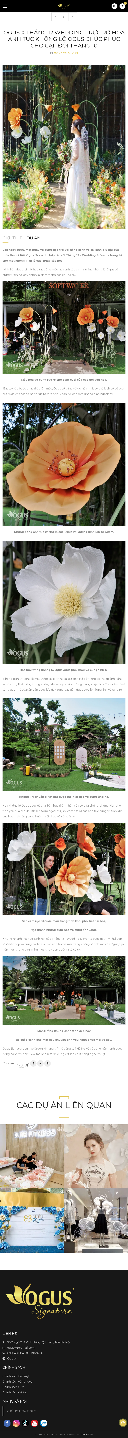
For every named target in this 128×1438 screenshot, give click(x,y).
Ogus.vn (12, 1358)
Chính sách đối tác (15, 1392)
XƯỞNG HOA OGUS (21, 1411)
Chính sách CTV (13, 1387)
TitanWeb (86, 1434)
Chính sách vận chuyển (18, 1381)
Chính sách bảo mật (16, 1376)
